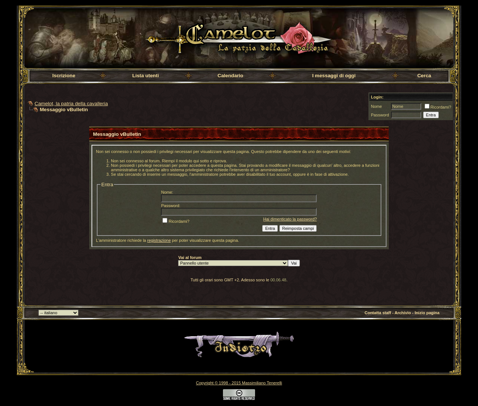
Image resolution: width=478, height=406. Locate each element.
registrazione (159, 240)
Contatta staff (377, 312)
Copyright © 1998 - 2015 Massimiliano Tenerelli (239, 383)
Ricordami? (438, 107)
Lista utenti (145, 75)
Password (380, 115)
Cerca (424, 75)
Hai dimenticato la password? (290, 219)
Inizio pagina (427, 312)
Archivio (403, 312)
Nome (376, 106)
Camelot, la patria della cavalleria (71, 103)
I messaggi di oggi (334, 75)
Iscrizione (63, 75)
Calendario (230, 75)
